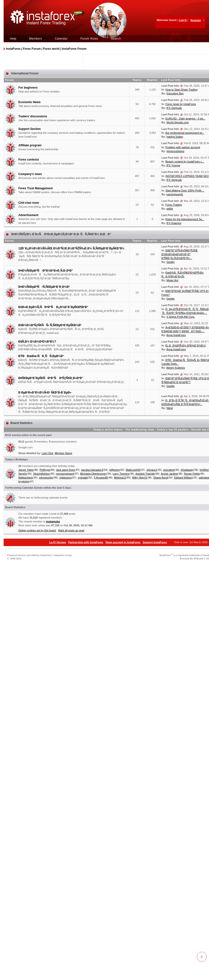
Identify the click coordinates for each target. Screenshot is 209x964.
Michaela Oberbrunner (93, 473)
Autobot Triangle (145, 473)
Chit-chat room (28, 202)
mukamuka (53, 521)
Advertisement (28, 215)
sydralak (83, 477)
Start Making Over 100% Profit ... (185, 190)
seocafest (168, 469)
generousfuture (175, 151)
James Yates (26, 469)
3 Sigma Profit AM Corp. (181, 316)
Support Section (29, 129)
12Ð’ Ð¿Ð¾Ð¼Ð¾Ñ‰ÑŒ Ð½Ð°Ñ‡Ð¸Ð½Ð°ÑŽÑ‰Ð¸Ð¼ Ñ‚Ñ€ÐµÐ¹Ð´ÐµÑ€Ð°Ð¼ (71, 248)
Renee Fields (192, 473)
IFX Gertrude (174, 107)
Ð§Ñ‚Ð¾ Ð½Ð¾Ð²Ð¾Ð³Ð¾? (37, 341)
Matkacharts (25, 477)
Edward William (183, 477)
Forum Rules (89, 38)
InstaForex (165, 555)
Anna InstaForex (176, 335)
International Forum (24, 73)
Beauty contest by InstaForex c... (185, 161)
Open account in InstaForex (122, 542)
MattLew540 (133, 469)
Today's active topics (108, 429)
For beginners (28, 87)
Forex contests (28, 159)
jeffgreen (114, 469)
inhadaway (187, 469)
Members (35, 38)
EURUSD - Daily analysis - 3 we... (186, 118)
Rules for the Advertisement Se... (185, 219)
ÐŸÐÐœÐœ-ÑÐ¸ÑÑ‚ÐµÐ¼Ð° (41, 356)
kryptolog (23, 481)
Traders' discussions (32, 116)
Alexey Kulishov (175, 367)
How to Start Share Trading (182, 89)
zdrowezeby (46, 477)
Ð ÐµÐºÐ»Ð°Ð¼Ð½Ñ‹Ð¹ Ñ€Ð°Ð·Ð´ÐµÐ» (44, 392)
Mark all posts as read (71, 530)
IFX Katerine (174, 223)
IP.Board (198, 558)
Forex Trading (174, 204)
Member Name (63, 453)
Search (116, 38)
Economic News (29, 102)
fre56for (204, 469)
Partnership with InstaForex (85, 542)
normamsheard (65, 473)
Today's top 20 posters (172, 429)
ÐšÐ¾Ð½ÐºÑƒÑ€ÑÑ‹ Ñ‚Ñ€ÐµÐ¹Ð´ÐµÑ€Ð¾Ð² (50, 325)
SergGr (22, 473)
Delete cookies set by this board (37, 530)
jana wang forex (65, 469)
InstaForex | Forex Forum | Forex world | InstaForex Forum (46, 48)
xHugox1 (151, 469)
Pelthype (45, 469)
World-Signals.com (178, 122)
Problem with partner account (183, 147)
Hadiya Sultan (175, 136)
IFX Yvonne (173, 165)
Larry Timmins (121, 473)
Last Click (47, 453)
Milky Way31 (139, 477)
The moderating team (139, 429)
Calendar (61, 38)
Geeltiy (171, 261)
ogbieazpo (65, 477)
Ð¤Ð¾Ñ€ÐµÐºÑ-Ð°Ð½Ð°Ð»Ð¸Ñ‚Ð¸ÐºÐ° (45, 270)
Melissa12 (120, 477)
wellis (170, 208)
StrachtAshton (41, 473)
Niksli (170, 408)
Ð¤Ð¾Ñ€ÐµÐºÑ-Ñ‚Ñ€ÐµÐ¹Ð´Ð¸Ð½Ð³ (44, 286)
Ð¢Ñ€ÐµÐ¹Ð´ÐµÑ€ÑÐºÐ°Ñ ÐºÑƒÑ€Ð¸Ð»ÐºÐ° (50, 378)
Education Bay (175, 93)
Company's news (30, 174)
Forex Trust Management (35, 188)
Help (13, 38)
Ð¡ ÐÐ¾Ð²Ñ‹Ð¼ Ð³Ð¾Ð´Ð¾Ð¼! (186, 345)
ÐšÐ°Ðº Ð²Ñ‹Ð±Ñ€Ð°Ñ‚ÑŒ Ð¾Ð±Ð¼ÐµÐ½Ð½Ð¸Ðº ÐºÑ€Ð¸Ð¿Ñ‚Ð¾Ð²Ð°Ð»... (179, 254)
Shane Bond (160, 477)
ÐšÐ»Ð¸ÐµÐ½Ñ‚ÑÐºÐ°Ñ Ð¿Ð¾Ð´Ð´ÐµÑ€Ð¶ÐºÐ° (53, 307)
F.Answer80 (101, 477)
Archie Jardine (169, 473)
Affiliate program (30, 145)
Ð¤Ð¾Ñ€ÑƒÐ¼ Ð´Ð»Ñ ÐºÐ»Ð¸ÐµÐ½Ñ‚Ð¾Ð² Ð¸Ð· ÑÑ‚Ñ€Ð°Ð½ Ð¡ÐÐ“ (60, 234)
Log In (183, 20)
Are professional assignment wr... (184, 132)
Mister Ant (172, 280)
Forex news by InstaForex (181, 104)
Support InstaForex (155, 542)
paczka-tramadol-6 (92, 469)
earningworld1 (175, 194)
